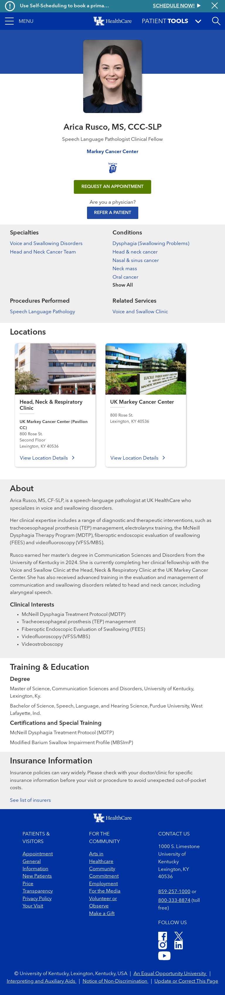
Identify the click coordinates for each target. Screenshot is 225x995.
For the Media (104, 891)
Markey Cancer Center (112, 151)
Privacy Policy (37, 898)
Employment (103, 883)
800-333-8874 (174, 900)
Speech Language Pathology (42, 311)
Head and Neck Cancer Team (43, 252)
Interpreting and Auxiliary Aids (41, 981)
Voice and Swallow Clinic (140, 311)
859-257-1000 (174, 891)
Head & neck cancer (135, 252)
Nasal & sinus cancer (135, 260)
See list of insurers (30, 800)
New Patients (37, 876)
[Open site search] (216, 21)
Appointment (38, 854)
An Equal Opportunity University (170, 973)
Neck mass (124, 268)
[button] (19, 21)
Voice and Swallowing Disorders (46, 243)
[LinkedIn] (178, 946)
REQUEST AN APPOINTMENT (112, 186)
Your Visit (33, 906)
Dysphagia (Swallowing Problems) (150, 243)
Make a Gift (102, 913)
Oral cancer (125, 277)
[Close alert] (214, 6)
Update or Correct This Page (186, 981)
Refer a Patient (112, 212)
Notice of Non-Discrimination (116, 981)
